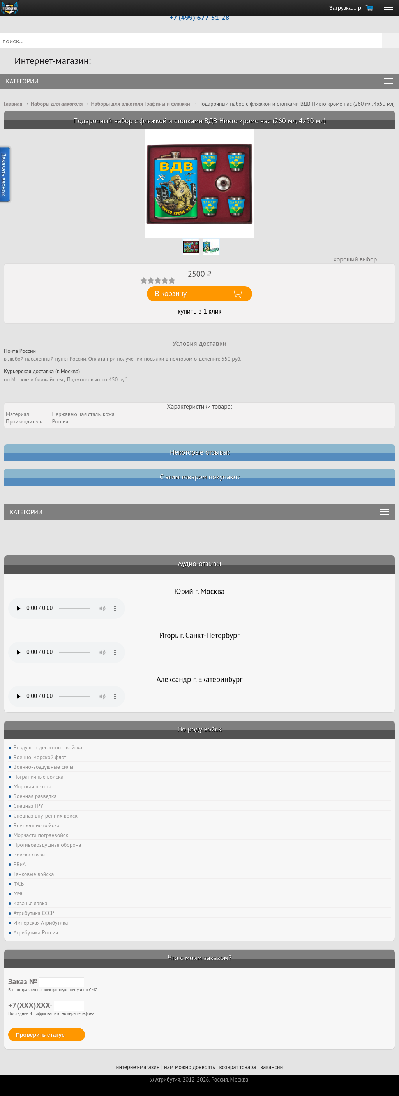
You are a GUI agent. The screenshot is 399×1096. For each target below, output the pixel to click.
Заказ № (46, 981)
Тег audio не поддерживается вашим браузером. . (66, 608)
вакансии (271, 1067)
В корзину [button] (171, 294)
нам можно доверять (189, 1067)
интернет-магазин (138, 1067)
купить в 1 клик (199, 311)
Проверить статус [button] (40, 1035)
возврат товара (237, 1067)
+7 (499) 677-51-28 (199, 17)
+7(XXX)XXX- (46, 1005)
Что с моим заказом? (199, 957)
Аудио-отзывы (199, 563)
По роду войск (199, 728)
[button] (390, 40)
